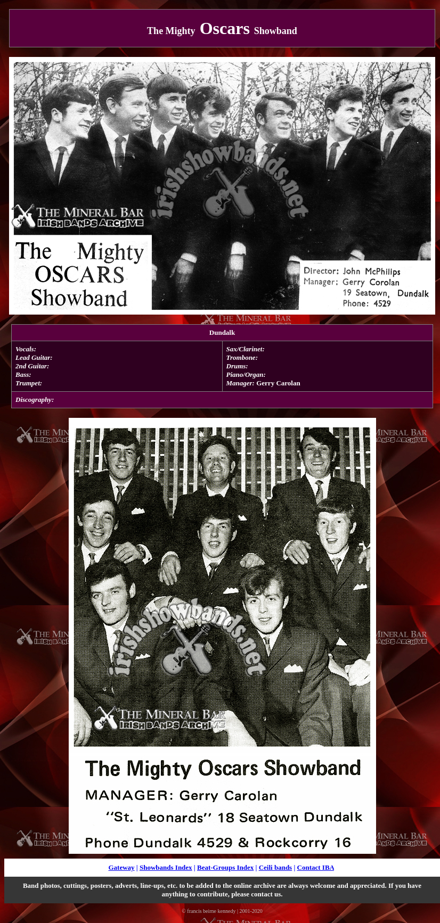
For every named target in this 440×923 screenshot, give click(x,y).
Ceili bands (275, 867)
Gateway (121, 867)
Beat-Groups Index (225, 867)
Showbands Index (166, 867)
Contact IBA (316, 867)
